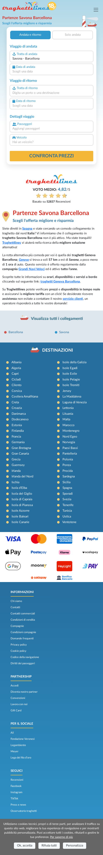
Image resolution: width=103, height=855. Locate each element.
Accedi (14, 685)
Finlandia (18, 430)
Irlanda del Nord (22, 476)
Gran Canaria (20, 453)
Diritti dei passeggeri (23, 663)
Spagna (27, 228)
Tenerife (68, 505)
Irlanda (16, 470)
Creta (15, 402)
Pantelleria (70, 453)
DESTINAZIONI (57, 350)
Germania (18, 442)
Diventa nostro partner (24, 691)
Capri (15, 373)
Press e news (18, 804)
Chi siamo (16, 601)
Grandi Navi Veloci (31, 269)
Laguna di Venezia (75, 402)
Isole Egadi (70, 368)
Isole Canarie (20, 522)
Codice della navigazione (25, 657)
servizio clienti (73, 298)
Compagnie (17, 626)
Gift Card (16, 710)
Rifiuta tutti (49, 845)
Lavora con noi (19, 704)
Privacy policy (19, 644)
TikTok (14, 798)
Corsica (17, 391)
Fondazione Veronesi (23, 739)
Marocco (69, 425)
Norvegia (69, 442)
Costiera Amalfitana (25, 396)
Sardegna (69, 476)
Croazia (17, 408)
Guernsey (18, 465)
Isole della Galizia (74, 362)
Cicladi (16, 379)
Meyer (14, 751)
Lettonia (68, 408)
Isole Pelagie (71, 379)
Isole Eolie (70, 373)
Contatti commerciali (23, 613)
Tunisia (67, 510)
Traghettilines (11, 242)
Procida (68, 470)
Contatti (15, 607)
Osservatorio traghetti (24, 811)
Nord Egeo (70, 436)
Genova (24, 259)
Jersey (67, 391)
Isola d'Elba (19, 487)
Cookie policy (18, 651)
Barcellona (16, 332)
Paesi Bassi (70, 448)
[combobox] (51, 58)
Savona (64, 332)
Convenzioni (18, 698)
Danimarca (19, 413)
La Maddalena (72, 396)
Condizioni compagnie (23, 632)
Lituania (68, 413)
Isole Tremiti (71, 385)
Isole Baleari (20, 516)
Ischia (15, 482)
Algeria (16, 368)
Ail (12, 732)
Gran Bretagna (21, 448)
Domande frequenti (22, 638)
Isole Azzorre (20, 510)
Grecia (16, 459)
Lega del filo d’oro (21, 757)
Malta (66, 419)
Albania (16, 362)
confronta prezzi (51, 156)
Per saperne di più (61, 837)
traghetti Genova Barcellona (60, 281)
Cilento (17, 385)
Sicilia (66, 482)
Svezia (67, 499)
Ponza (67, 465)
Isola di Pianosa (22, 505)
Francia (16, 436)
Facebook (16, 786)
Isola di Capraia (22, 499)
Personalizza (74, 845)
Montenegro (71, 430)
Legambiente (18, 745)
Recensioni (17, 779)
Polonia (68, 459)
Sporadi (68, 493)
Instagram (16, 792)
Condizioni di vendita (23, 619)
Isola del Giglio (22, 493)
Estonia (17, 425)
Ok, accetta (24, 845)
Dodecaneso (20, 419)
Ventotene (69, 522)
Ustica (67, 516)
